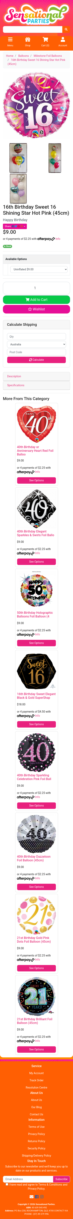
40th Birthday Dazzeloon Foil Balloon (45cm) (33, 858)
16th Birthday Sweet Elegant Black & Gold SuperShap (36, 696)
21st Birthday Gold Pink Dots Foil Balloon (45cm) (34, 939)
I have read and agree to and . (36, 1186)
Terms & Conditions (50, 1184)
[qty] (36, 336)
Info (57, 238)
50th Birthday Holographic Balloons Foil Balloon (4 (35, 614)
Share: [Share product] (14, 226)
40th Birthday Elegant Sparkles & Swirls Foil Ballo (35, 533)
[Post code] (36, 352)
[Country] (36, 344)
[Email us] (31, 1196)
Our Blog (36, 1107)
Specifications (15, 385)
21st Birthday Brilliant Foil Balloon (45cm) (34, 1021)
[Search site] (66, 29)
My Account (36, 1073)
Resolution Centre (36, 1087)
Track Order (36, 1080)
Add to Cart (36, 300)
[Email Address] (28, 1179)
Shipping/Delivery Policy (36, 1155)
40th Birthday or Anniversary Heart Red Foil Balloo (35, 450)
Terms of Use (36, 1126)
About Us (36, 1100)
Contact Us (36, 1114)
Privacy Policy (36, 1134)
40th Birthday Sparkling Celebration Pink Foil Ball (34, 777)
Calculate (36, 359)
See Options (36, 480)
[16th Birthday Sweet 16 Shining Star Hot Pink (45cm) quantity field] (36, 288)
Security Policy (36, 1148)
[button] (36, 309)
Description (14, 376)
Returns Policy (36, 1141)
